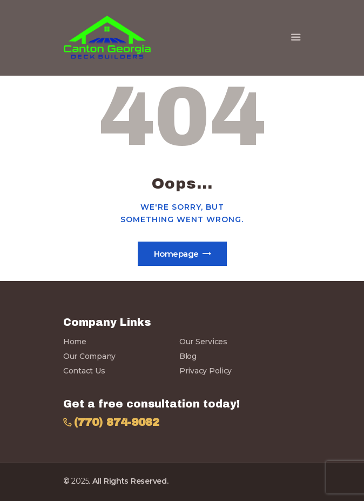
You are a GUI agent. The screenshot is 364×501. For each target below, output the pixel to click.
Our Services (203, 341)
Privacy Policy (205, 371)
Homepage (176, 254)
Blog (188, 356)
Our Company (89, 356)
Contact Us (84, 371)
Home (74, 341)
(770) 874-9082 (116, 422)
